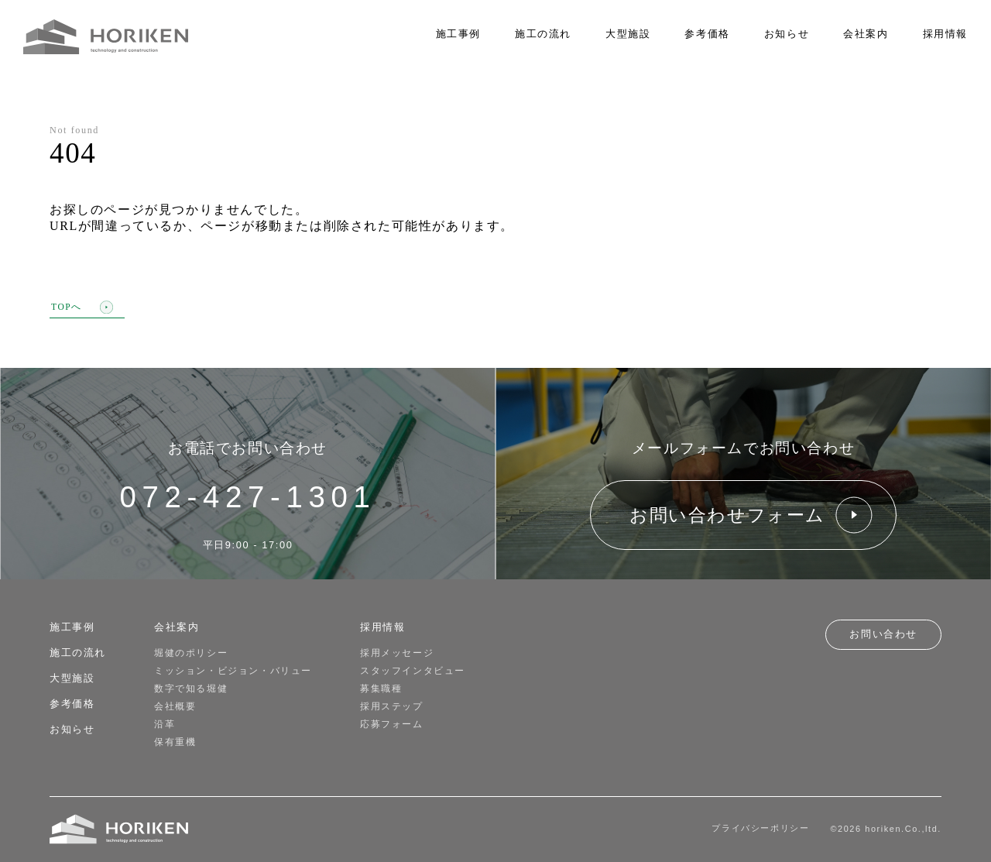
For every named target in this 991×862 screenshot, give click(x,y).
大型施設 (627, 34)
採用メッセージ (397, 653)
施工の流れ (543, 34)
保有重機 (175, 742)
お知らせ (786, 34)
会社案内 (865, 34)
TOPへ (82, 307)
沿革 (164, 724)
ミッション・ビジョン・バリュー (233, 670)
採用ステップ (391, 706)
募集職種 (381, 688)
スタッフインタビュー (412, 670)
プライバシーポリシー (760, 828)
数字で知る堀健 (191, 688)
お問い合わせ (883, 634)
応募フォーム (391, 724)
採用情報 (945, 34)
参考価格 (706, 34)
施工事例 (458, 34)
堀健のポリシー (191, 653)
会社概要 (175, 706)
